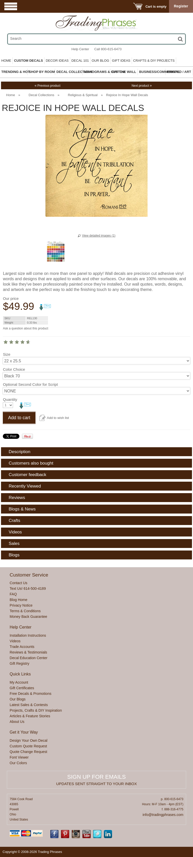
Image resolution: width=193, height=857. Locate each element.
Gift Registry (19, 663)
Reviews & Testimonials (28, 652)
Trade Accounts (22, 647)
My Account (19, 682)
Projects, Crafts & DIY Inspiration (36, 710)
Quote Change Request (28, 752)
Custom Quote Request (28, 746)
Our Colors (18, 763)
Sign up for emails (96, 777)
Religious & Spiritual (83, 95)
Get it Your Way (24, 732)
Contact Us (18, 583)
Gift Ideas (121, 60)
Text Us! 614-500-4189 (28, 588)
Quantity (10, 399)
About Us (17, 722)
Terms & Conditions (25, 611)
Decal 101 (80, 60)
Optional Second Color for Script (30, 384)
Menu (10, 6)
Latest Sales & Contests (29, 705)
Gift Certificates (22, 688)
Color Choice (14, 369)
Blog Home (18, 600)
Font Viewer (19, 757)
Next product (141, 85)
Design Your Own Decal (28, 740)
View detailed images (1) (98, 235)
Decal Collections (41, 95)
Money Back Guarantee (28, 617)
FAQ (13, 594)
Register (181, 6)
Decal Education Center (28, 658)
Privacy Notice (21, 605)
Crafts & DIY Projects (154, 60)
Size (6, 354)
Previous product (47, 85)
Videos (15, 641)
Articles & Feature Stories (30, 716)
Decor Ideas (57, 60)
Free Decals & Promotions (30, 694)
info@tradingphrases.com (162, 815)
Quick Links (20, 674)
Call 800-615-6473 (108, 49)
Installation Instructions (28, 635)
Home (6, 60)
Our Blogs (18, 699)
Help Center (80, 49)
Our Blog (100, 60)
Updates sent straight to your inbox (96, 784)
